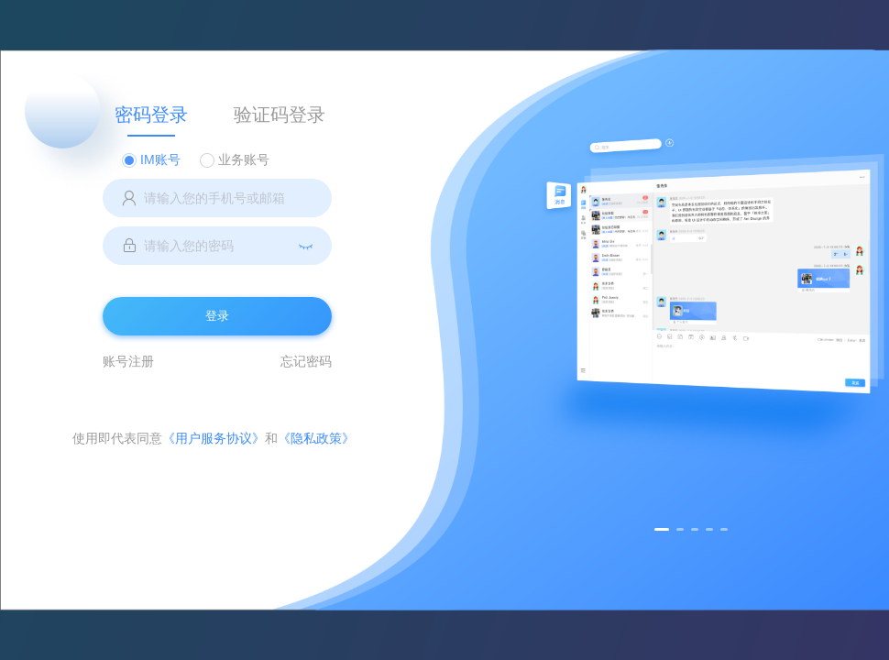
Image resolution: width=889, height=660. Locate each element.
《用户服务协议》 (213, 438)
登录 (217, 316)
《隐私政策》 (316, 438)
